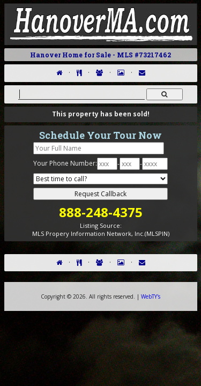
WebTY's (150, 296)
